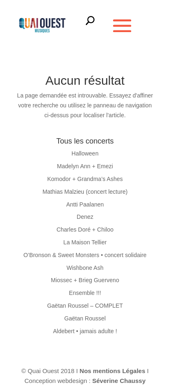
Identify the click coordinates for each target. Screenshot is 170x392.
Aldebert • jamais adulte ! (85, 331)
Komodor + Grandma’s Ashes (85, 179)
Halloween (84, 153)
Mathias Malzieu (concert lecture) (85, 191)
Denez (85, 216)
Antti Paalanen (85, 204)
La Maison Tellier (85, 242)
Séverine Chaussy (119, 380)
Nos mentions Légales (113, 370)
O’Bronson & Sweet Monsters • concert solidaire (85, 255)
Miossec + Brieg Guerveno (85, 280)
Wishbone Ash (85, 267)
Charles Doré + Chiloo (85, 229)
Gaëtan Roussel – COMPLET (85, 305)
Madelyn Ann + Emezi (85, 166)
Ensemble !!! (85, 293)
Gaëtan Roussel (85, 318)
